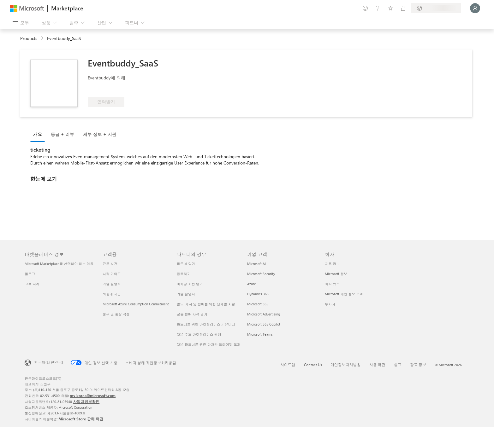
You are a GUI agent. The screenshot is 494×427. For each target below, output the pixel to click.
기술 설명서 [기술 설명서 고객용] (112, 283)
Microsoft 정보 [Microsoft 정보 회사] (336, 273)
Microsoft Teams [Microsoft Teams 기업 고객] (260, 334)
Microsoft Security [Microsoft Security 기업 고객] (261, 273)
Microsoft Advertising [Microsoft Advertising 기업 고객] (263, 314)
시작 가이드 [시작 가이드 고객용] (112, 273)
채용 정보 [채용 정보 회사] (332, 263)
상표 (398, 364)
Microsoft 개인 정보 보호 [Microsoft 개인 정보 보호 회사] (344, 293)
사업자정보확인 (86, 401)
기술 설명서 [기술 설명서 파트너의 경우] (186, 293)
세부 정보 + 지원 (99, 134)
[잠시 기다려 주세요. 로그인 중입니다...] (475, 8)
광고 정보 (418, 364)
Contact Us (313, 364)
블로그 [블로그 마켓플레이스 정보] (30, 273)
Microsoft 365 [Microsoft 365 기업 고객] (257, 304)
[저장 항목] (390, 8)
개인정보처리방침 (345, 364)
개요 (37, 134)
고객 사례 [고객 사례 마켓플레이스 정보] (32, 283)
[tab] (39, 134)
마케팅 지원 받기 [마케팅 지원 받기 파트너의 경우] (190, 283)
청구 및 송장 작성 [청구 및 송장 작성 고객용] (116, 314)
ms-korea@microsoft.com (93, 395)
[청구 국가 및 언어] (436, 8)
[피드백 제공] (365, 8)
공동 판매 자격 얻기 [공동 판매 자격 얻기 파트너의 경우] (192, 314)
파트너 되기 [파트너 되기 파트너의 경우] (186, 263)
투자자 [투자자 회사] (330, 304)
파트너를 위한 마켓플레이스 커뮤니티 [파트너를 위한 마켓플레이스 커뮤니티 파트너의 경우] (206, 324)
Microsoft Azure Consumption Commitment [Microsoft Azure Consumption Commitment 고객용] (136, 304)
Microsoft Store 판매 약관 (80, 418)
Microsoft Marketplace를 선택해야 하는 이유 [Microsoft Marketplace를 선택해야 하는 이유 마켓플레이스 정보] (59, 263)
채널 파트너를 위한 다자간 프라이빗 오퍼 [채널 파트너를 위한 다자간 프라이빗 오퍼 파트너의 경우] (209, 344)
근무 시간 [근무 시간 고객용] (110, 263)
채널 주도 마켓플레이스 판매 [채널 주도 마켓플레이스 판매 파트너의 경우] (199, 334)
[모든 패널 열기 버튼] (21, 22)
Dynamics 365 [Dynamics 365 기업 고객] (258, 293)
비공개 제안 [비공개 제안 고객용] (112, 293)
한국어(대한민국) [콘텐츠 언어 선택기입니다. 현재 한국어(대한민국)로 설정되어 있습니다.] (48, 362)
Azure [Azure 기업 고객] (251, 283)
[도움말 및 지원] (378, 8)
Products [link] (28, 38)
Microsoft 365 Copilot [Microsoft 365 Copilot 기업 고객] (263, 324)
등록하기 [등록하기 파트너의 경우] (184, 273)
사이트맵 (287, 364)
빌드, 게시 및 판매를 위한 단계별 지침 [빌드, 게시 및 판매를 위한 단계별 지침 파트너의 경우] (206, 304)
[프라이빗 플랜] (403, 8)
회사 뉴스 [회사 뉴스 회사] (332, 283)
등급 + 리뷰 (62, 134)
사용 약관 (377, 364)
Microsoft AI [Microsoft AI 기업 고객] (256, 263)
